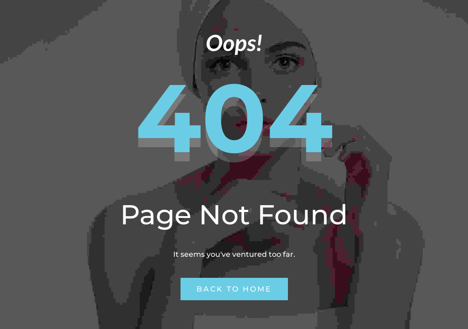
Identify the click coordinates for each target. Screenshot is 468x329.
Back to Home (234, 289)
